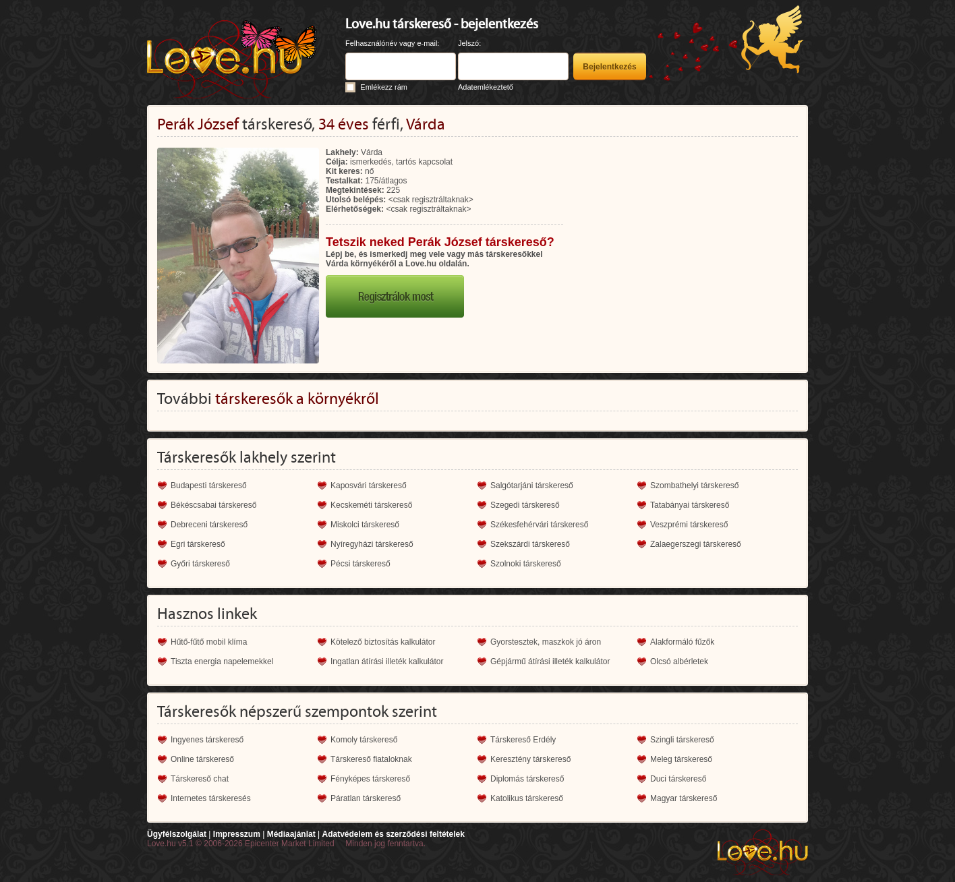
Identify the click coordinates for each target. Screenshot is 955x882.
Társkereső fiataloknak (371, 759)
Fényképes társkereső (370, 779)
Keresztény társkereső (530, 759)
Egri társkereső (198, 544)
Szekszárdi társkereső (530, 544)
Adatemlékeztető (485, 87)
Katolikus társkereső (526, 798)
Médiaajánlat (291, 834)
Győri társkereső (200, 563)
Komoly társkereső (363, 739)
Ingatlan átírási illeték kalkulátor (386, 661)
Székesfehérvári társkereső (539, 524)
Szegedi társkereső (525, 505)
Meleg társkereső (681, 759)
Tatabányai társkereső (689, 505)
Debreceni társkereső (209, 524)
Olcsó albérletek (679, 661)
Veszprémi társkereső (689, 524)
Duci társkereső (678, 779)
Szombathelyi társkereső (694, 485)
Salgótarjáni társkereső (531, 485)
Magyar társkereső (683, 798)
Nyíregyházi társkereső (371, 544)
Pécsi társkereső (360, 563)
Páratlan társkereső (365, 798)
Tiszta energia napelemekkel (222, 661)
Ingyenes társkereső (207, 739)
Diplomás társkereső (527, 779)
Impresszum (236, 834)
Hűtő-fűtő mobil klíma (209, 642)
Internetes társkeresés (211, 798)
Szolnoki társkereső (525, 563)
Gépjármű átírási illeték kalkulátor (550, 661)
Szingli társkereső (682, 739)
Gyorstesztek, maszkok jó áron (545, 642)
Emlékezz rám (383, 87)
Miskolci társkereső (364, 524)
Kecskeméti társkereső (371, 505)
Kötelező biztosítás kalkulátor (382, 642)
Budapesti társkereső (209, 485)
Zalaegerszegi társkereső (695, 544)
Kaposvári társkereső (368, 485)
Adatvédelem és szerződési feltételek (393, 834)
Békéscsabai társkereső (213, 505)
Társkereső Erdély (523, 739)
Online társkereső (202, 759)
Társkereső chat (200, 779)
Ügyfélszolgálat (176, 834)
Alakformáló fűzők (682, 642)
